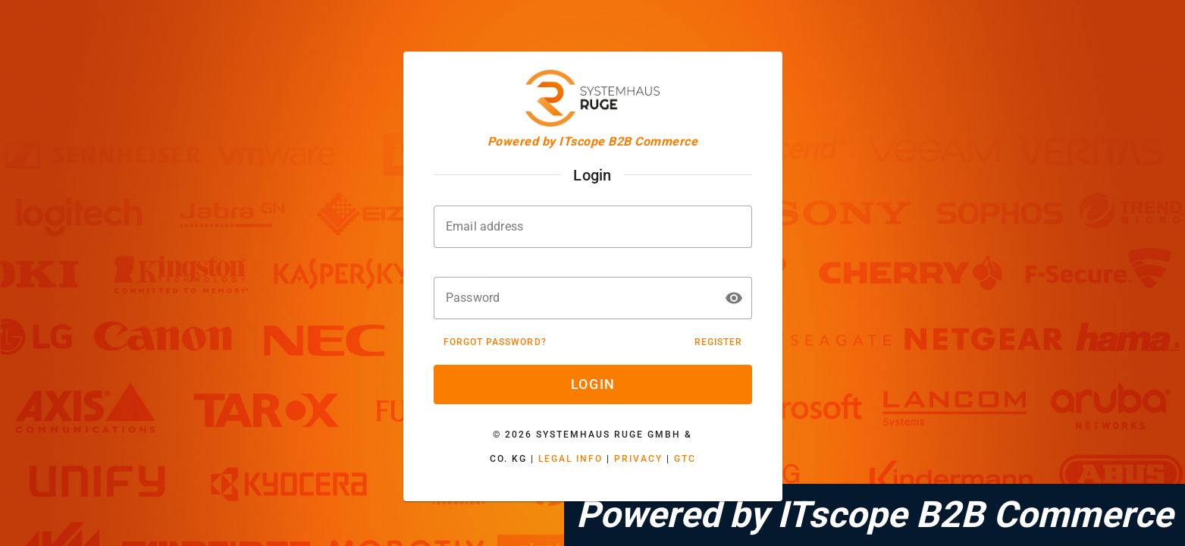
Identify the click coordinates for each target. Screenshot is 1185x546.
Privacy (638, 458)
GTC (685, 458)
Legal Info (570, 458)
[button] (734, 298)
